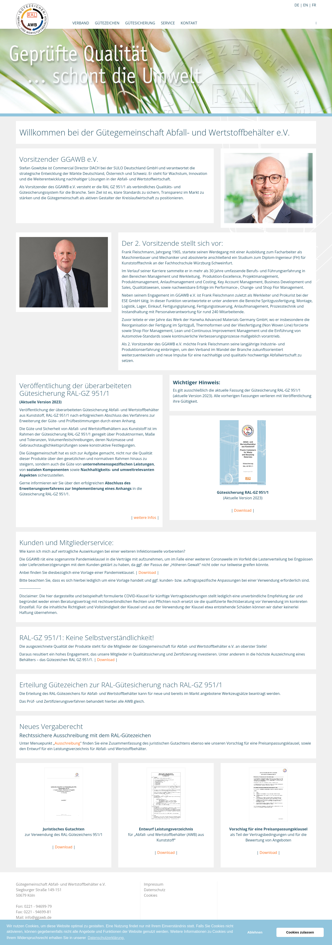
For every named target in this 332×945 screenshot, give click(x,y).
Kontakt (189, 23)
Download (243, 510)
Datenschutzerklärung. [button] (106, 938)
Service (168, 23)
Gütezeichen (107, 23)
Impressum (153, 889)
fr (314, 5)
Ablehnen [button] (255, 932)
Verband (80, 23)
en (305, 5)
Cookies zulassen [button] (300, 932)
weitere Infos (145, 517)
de (296, 5)
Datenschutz (154, 895)
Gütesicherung (140, 23)
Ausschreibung (67, 743)
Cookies (150, 900)
